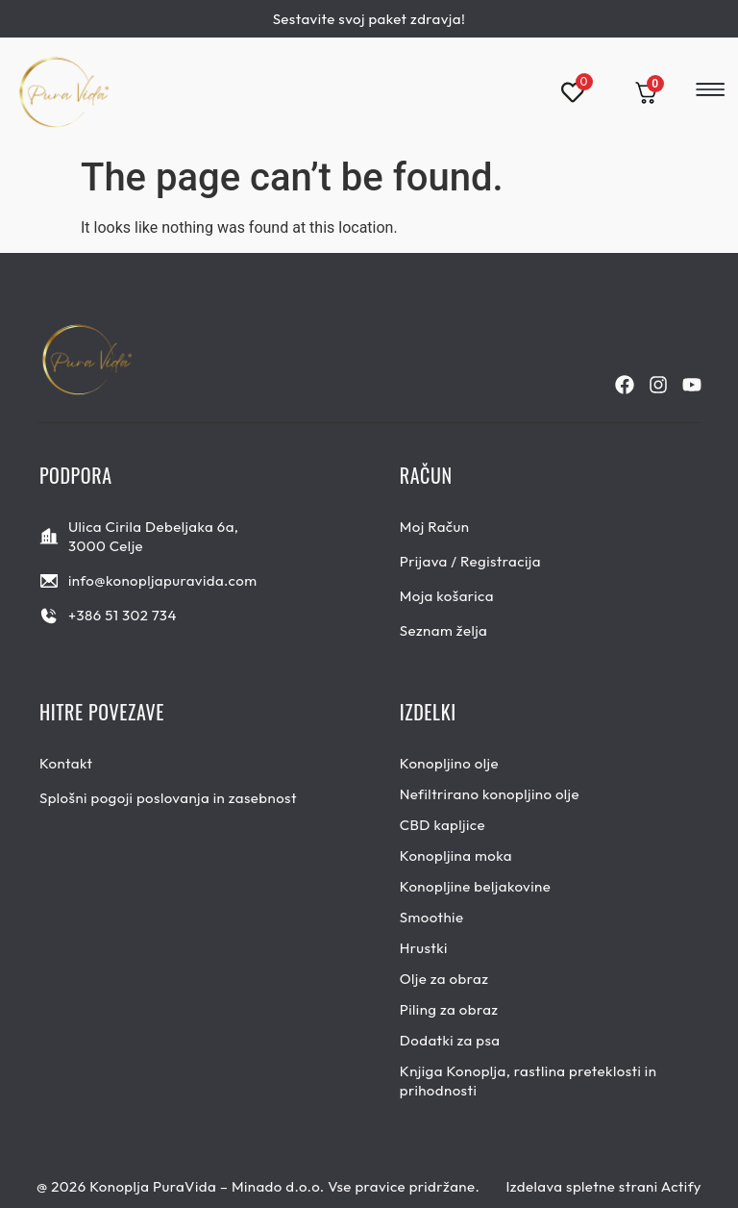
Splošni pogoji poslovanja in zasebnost (168, 798)
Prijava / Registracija (470, 561)
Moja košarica (447, 596)
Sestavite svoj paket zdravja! (369, 19)
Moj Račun (435, 526)
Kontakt (66, 763)
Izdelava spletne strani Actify (603, 1186)
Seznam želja (444, 630)
